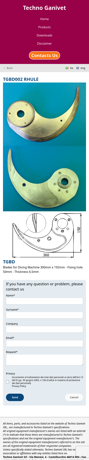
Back (8, 68)
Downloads (44, 35)
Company (12, 323)
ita (69, 68)
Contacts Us (44, 55)
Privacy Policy (19, 386)
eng (80, 68)
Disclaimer (44, 43)
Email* (10, 338)
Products (44, 27)
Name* (10, 295)
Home (44, 19)
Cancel (74, 397)
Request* (12, 352)
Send (15, 397)
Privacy (10, 373)
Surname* (12, 309)
